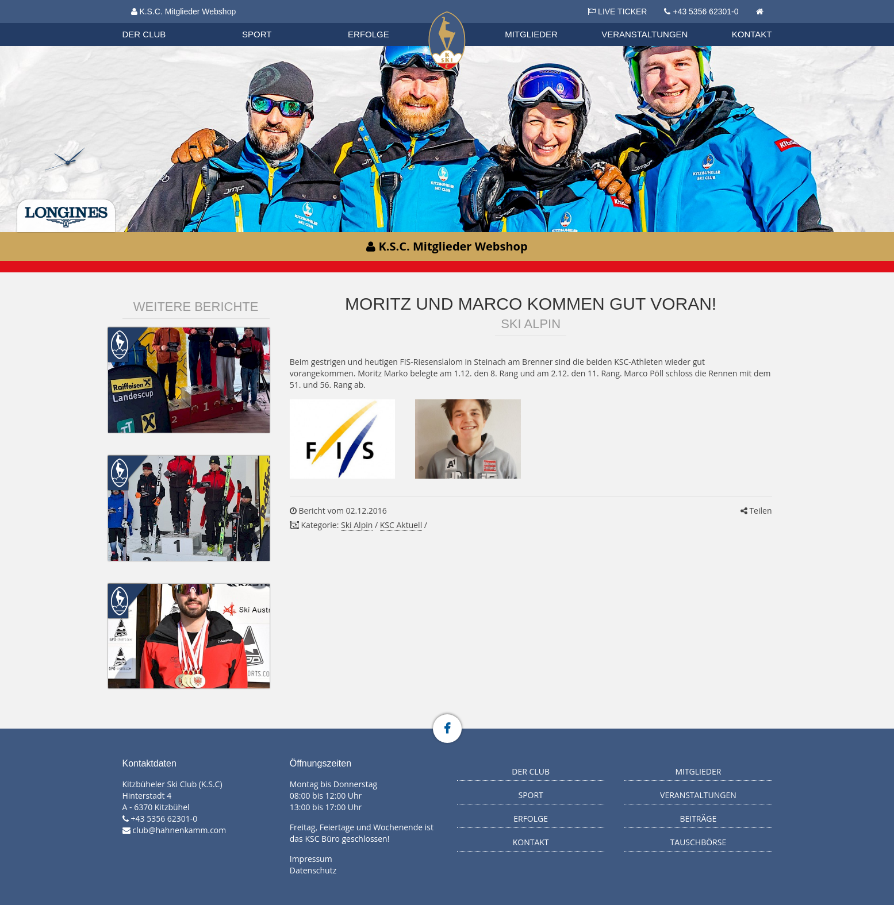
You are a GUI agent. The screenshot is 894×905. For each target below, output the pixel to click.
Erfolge (368, 34)
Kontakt (752, 34)
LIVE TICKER (617, 11)
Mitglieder (531, 34)
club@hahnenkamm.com (180, 830)
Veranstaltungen (644, 34)
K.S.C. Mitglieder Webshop (183, 11)
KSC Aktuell (401, 524)
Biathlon (154, 22)
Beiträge (698, 818)
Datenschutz (313, 870)
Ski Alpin (357, 524)
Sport (256, 34)
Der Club (144, 34)
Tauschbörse (698, 842)
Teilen (756, 510)
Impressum (311, 858)
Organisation (155, 22)
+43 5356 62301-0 (705, 11)
